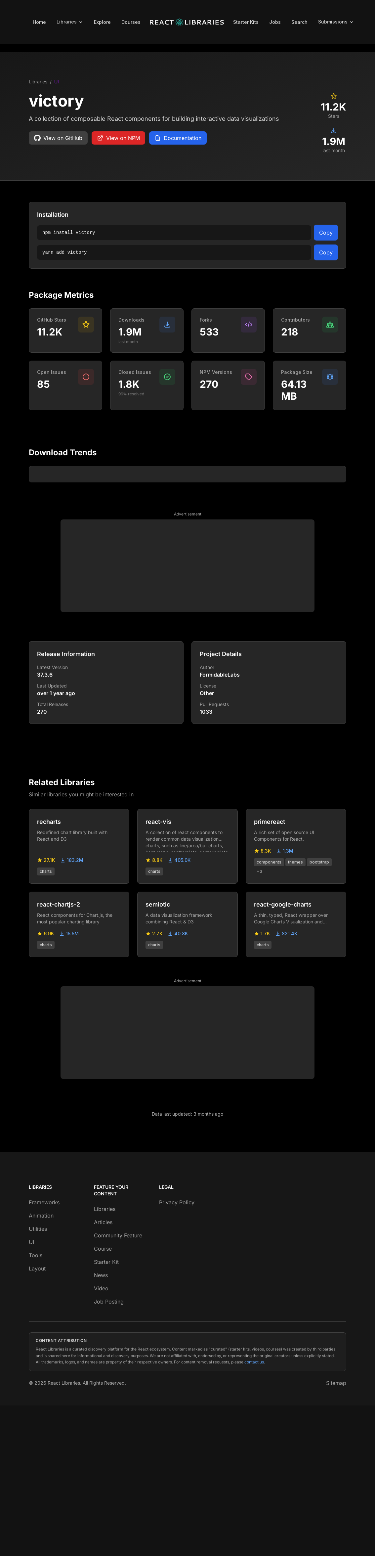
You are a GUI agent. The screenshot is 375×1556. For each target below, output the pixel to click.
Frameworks (44, 1353)
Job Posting (109, 1452)
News (101, 1425)
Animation (41, 1366)
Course (103, 1399)
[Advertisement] (187, 716)
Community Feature (118, 1386)
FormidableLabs (220, 825)
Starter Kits (246, 22)
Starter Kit (106, 1412)
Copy (326, 232)
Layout (37, 1419)
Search (299, 22)
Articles (103, 1372)
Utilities (38, 1379)
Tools (35, 1405)
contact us (254, 1512)
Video (101, 1439)
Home (39, 22)
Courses (131, 22)
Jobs (275, 22)
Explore (102, 22)
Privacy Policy (176, 1353)
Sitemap (336, 1533)
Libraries (38, 81)
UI (56, 81)
